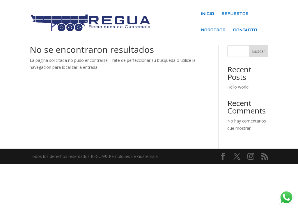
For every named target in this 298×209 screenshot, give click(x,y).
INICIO (207, 14)
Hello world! (238, 87)
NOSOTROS (213, 30)
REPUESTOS (234, 14)
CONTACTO (245, 30)
